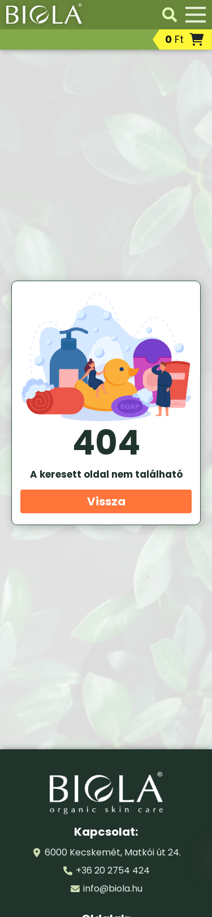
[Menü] (195, 15)
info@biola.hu (112, 888)
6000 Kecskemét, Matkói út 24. (113, 852)
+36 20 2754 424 (113, 870)
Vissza (106, 501)
